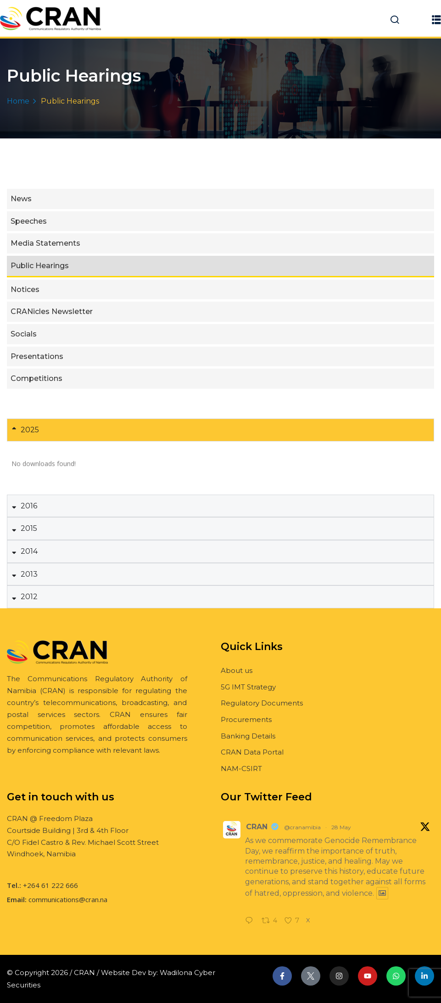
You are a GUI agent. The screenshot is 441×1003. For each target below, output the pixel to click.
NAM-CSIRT (241, 768)
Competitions (36, 378)
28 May (341, 827)
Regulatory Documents (262, 703)
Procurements (246, 719)
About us (236, 670)
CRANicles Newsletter (52, 311)
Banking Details (248, 736)
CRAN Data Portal (252, 752)
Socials (24, 334)
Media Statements (45, 243)
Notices (25, 289)
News (21, 198)
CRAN (257, 826)
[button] (436, 19)
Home (18, 101)
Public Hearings (40, 265)
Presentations (37, 356)
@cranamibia (302, 827)
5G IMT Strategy (248, 687)
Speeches (29, 221)
